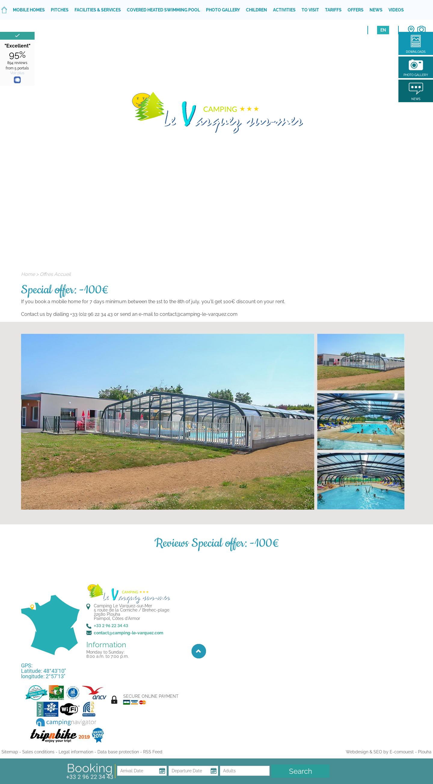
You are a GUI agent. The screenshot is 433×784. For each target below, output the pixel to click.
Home (28, 274)
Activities (284, 10)
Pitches (60, 10)
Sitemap (10, 751)
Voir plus (17, 73)
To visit (310, 10)
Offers (356, 10)
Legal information (76, 751)
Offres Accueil (55, 274)
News (376, 10)
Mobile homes (29, 10)
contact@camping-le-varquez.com (128, 632)
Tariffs (333, 10)
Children (256, 10)
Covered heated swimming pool (163, 10)
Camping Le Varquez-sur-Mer (123, 605)
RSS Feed (152, 751)
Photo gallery (223, 10)
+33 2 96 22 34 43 (89, 776)
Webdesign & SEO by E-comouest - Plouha (388, 751)
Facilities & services (98, 10)
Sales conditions (38, 751)
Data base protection (118, 751)
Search (300, 771)
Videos (396, 10)
